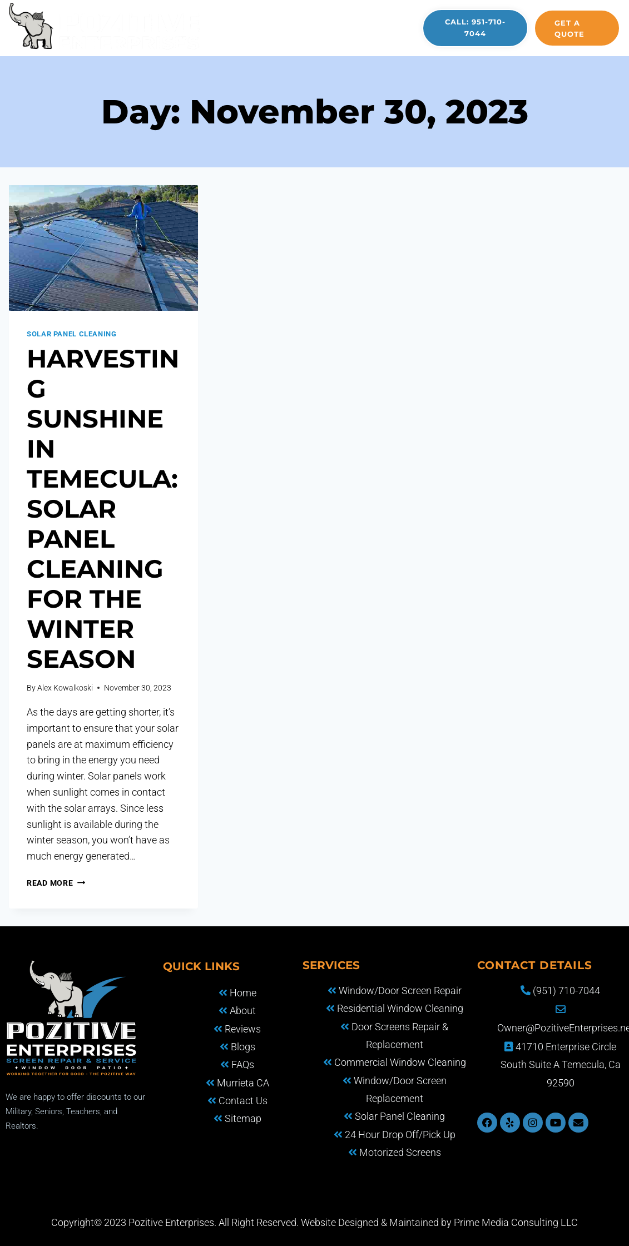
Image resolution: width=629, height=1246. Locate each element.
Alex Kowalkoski (65, 688)
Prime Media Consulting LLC (516, 1222)
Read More (56, 883)
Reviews (227, 39)
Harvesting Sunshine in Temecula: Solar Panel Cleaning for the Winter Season (103, 508)
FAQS (392, 16)
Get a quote (569, 28)
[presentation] (103, 248)
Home (219, 16)
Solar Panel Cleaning (72, 334)
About (270, 16)
